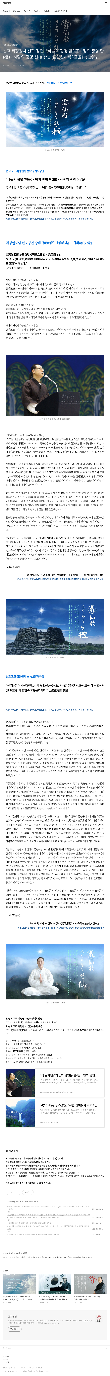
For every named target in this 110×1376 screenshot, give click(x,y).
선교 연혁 (26, 11)
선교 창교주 (20, 1202)
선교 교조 (16, 11)
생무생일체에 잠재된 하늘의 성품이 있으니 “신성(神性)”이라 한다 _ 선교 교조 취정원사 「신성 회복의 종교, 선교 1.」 (48, 1208)
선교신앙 (7, 3)
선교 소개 (6, 11)
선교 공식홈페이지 (60, 11)
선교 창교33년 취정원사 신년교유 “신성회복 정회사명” (28, 1223)
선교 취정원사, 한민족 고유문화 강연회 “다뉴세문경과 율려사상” (31, 1235)
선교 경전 (47, 11)
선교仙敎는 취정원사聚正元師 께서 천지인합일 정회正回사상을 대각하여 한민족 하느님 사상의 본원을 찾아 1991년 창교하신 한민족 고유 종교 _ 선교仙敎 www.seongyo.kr (50, 1321)
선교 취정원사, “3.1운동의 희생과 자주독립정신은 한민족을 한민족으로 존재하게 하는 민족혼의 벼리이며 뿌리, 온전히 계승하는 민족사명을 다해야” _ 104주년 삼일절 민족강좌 (48, 1216)
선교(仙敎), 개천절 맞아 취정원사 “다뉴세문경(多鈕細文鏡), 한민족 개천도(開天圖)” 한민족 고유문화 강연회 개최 (48, 1227)
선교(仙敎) (11, 1202)
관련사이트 (7, 1348)
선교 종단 (36, 11)
